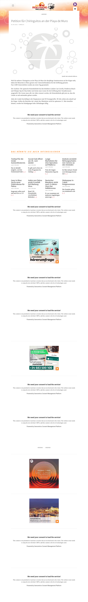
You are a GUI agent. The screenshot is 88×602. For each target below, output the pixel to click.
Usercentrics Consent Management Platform (47, 124)
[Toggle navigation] (13, 5)
